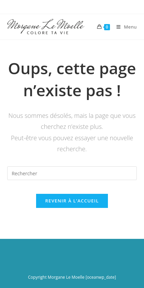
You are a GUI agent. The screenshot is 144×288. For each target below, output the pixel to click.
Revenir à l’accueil (72, 201)
